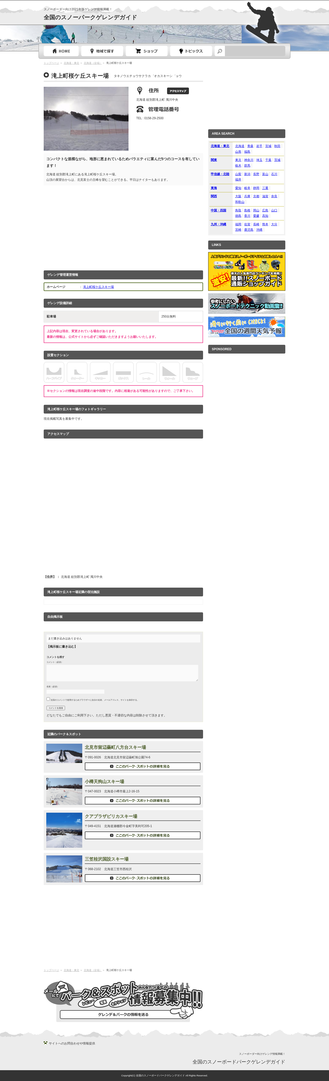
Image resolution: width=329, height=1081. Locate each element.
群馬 (247, 165)
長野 (256, 174)
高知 (265, 216)
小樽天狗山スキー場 (104, 781)
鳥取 (238, 210)
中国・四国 (218, 210)
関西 (214, 196)
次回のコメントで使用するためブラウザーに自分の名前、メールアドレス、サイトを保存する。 (95, 700)
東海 (214, 188)
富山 (265, 174)
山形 (238, 151)
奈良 (274, 196)
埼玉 (259, 160)
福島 (247, 151)
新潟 (247, 174)
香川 (247, 216)
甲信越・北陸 (220, 174)
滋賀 (265, 196)
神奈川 (248, 160)
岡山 (256, 210)
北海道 (239, 146)
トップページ (61, 51)
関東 (214, 160)
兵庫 (247, 196)
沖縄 (259, 229)
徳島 (238, 216)
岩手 (259, 146)
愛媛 (256, 216)
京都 (256, 196)
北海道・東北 (71, 63)
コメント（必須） (55, 662)
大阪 (238, 196)
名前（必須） (53, 686)
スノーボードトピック (191, 51)
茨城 (277, 160)
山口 (274, 210)
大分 (274, 224)
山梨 (238, 174)
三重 (265, 188)
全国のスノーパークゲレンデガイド (90, 17)
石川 (274, 174)
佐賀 (247, 224)
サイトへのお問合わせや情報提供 (72, 1043)
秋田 (277, 146)
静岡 (256, 188)
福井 (238, 179)
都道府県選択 (102, 51)
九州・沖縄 (218, 224)
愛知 (238, 188)
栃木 (238, 165)
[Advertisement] (123, 227)
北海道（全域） (93, 63)
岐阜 (247, 188)
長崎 (256, 224)
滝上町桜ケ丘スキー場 (98, 287)
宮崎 (238, 229)
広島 (265, 210)
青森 (250, 146)
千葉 (268, 160)
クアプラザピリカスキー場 (111, 816)
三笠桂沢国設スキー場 (107, 859)
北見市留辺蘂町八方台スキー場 (115, 747)
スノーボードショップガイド (147, 51)
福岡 (238, 224)
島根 (247, 210)
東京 (238, 160)
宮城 (268, 146)
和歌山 (239, 202)
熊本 (265, 224)
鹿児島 (248, 229)
